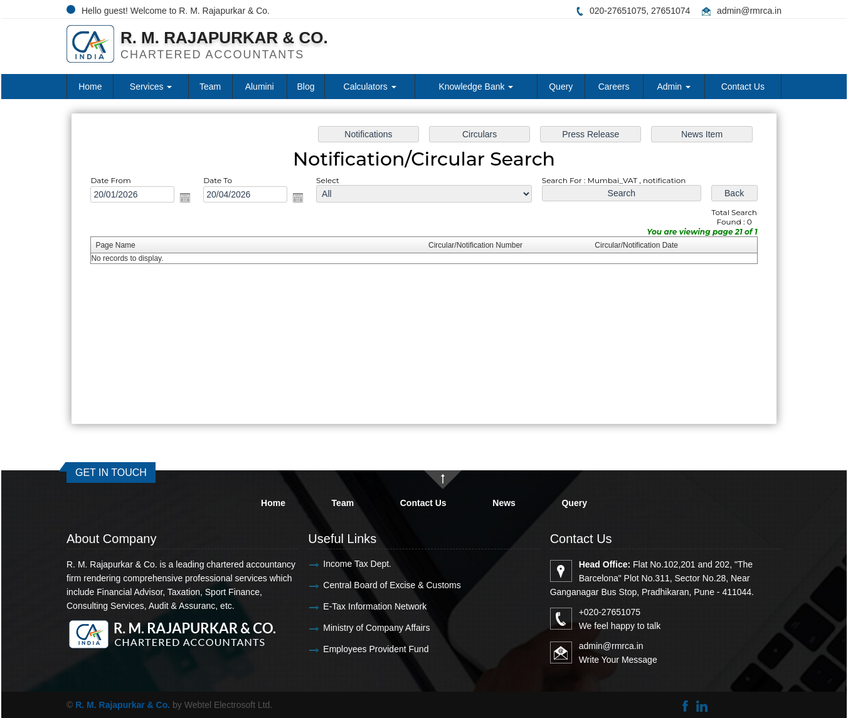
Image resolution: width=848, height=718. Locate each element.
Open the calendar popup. (191, 199)
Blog (306, 87)
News (504, 503)
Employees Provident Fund (349, 649)
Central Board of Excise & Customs (365, 585)
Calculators (370, 87)
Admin (674, 87)
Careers (614, 87)
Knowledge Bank (475, 87)
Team (210, 87)
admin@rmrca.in (749, 11)
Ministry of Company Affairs (350, 628)
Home (90, 87)
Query (561, 87)
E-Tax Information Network (348, 606)
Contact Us (743, 87)
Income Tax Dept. (331, 564)
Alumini (259, 87)
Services (151, 87)
